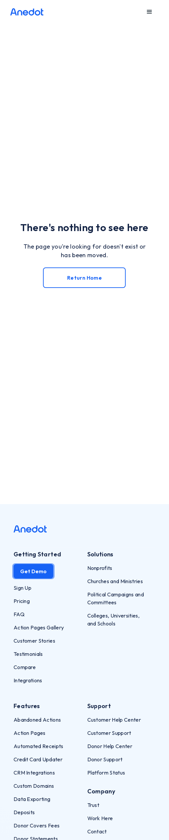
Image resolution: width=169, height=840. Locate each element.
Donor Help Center (109, 746)
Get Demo (33, 571)
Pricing (22, 601)
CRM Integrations (34, 772)
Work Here (100, 818)
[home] (26, 12)
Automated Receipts (38, 746)
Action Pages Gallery (39, 627)
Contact (97, 831)
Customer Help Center (114, 719)
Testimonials (28, 654)
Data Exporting (32, 799)
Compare (25, 667)
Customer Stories (34, 640)
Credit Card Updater (38, 759)
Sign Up (22, 587)
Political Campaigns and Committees (115, 598)
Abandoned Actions (37, 719)
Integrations (28, 680)
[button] (149, 12)
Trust (93, 805)
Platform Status (106, 772)
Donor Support (105, 759)
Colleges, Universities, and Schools (113, 619)
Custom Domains (34, 785)
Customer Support (109, 733)
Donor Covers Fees (37, 825)
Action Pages (30, 733)
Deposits (24, 812)
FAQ (19, 614)
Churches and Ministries (115, 581)
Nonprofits (99, 568)
